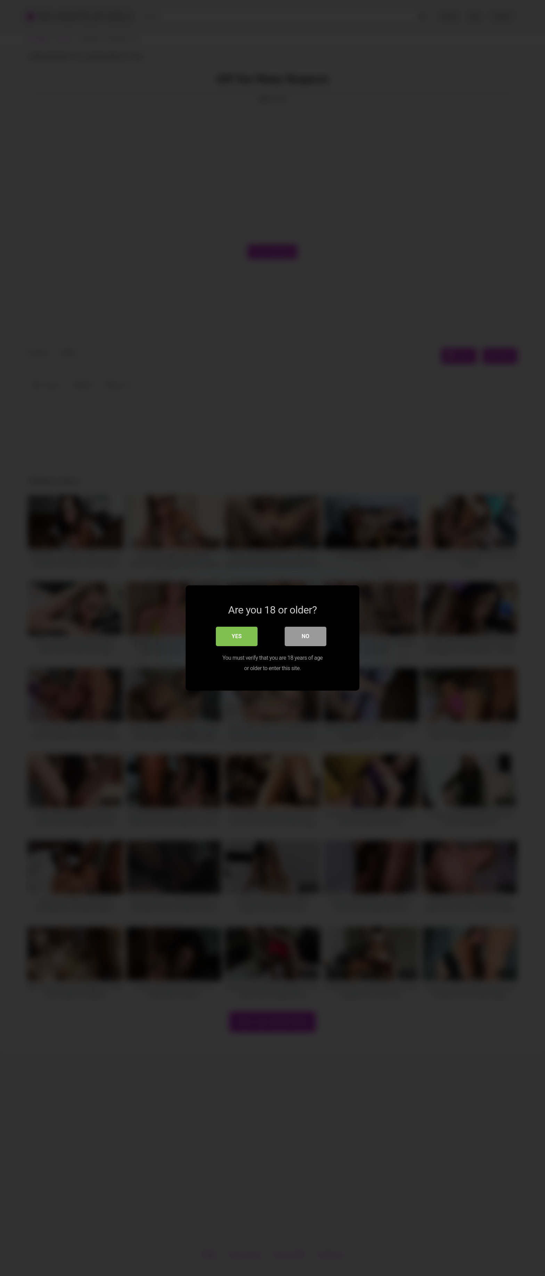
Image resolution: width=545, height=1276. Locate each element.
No (305, 636)
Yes (237, 636)
